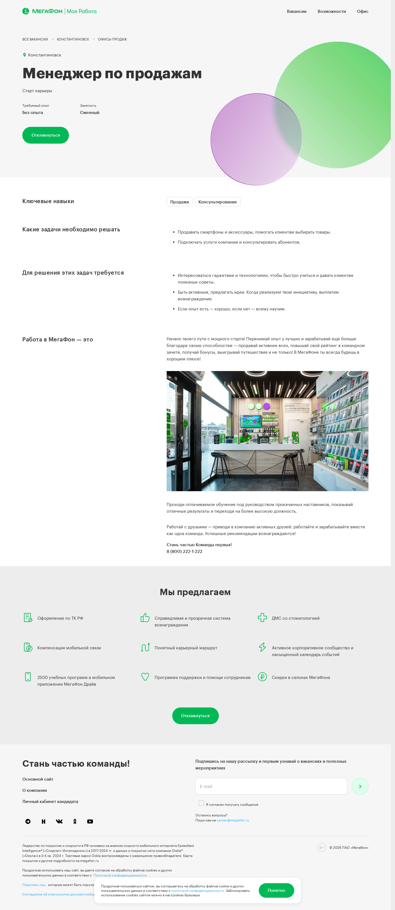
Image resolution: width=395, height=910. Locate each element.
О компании (34, 790)
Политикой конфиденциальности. (121, 875)
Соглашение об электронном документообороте (61, 894)
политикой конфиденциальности (197, 890)
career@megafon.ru (233, 820)
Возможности (332, 11)
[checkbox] (201, 803)
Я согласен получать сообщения (232, 804)
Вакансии (297, 11)
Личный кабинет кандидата (50, 801)
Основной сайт (37, 778)
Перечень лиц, (34, 885)
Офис (362, 11)
